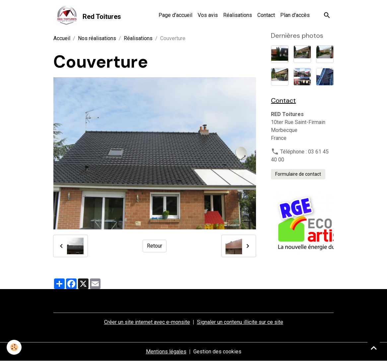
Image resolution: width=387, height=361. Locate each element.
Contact (266, 15)
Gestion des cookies (217, 351)
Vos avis (208, 15)
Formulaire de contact (298, 174)
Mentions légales (166, 351)
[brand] (87, 15)
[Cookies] (14, 347)
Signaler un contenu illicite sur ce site (240, 322)
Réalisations (237, 15)
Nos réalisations (97, 38)
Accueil (61, 38)
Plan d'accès (295, 15)
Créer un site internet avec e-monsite (147, 322)
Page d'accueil (175, 15)
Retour (154, 246)
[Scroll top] (373, 347)
